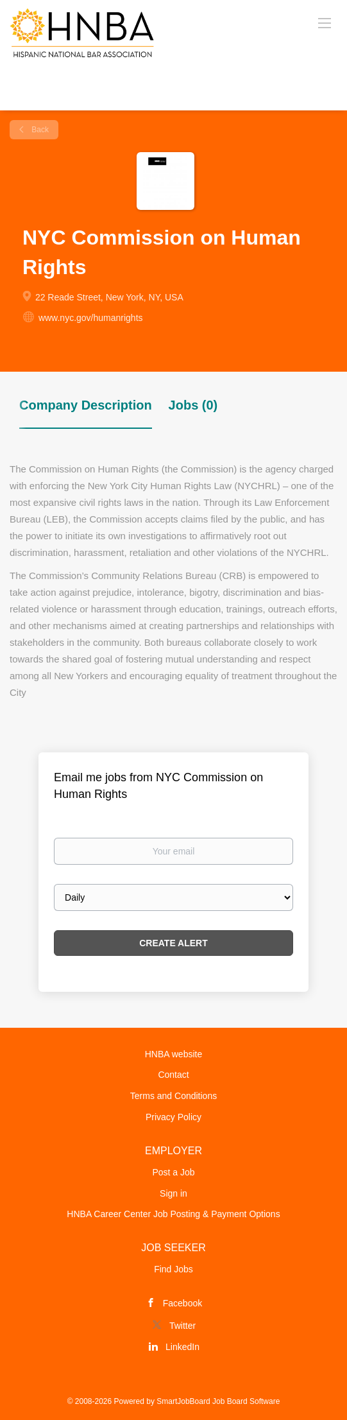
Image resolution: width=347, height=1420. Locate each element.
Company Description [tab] (85, 405)
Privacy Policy (173, 1117)
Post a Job (173, 1172)
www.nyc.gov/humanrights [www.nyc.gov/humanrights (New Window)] (90, 318)
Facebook (182, 1303)
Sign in (173, 1193)
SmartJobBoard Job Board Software (218, 1401)
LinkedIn (182, 1347)
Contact (173, 1074)
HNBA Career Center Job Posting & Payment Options (173, 1214)
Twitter (182, 1325)
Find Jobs (173, 1269)
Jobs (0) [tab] (193, 405)
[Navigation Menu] (324, 22)
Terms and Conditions (173, 1096)
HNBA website (173, 1054)
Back (39, 129)
